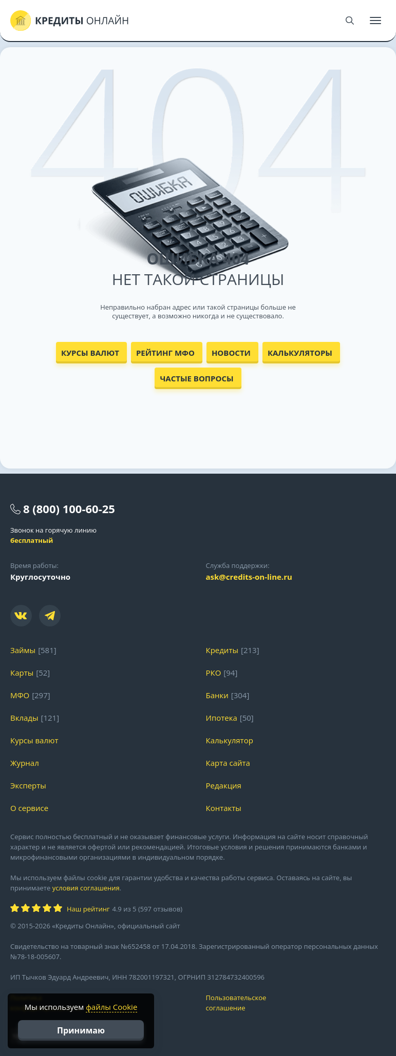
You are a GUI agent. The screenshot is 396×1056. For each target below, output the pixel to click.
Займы (22, 650)
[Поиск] (350, 20)
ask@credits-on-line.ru (249, 577)
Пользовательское (296, 1003)
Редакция (223, 785)
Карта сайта (228, 763)
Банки (217, 695)
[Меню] (375, 20)
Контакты (223, 808)
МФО (19, 695)
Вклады (24, 718)
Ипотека (221, 718)
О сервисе (29, 808)
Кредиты (222, 650)
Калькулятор (229, 740)
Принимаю (81, 1030)
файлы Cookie (111, 1007)
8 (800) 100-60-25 (69, 508)
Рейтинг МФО (165, 353)
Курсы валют (90, 353)
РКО (213, 672)
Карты (21, 672)
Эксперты (28, 785)
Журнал (24, 763)
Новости (231, 353)
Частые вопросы (196, 378)
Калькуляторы (300, 353)
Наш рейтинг (88, 908)
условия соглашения (86, 887)
